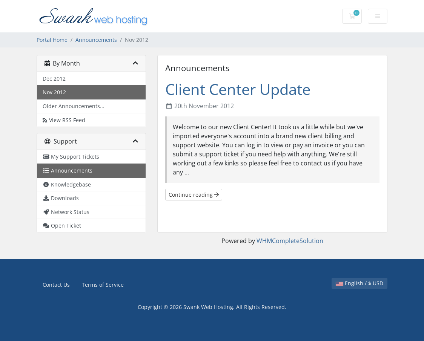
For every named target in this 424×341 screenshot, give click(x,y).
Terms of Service (103, 284)
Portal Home (52, 39)
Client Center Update (237, 89)
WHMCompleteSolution (290, 241)
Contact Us (56, 284)
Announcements (96, 39)
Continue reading (194, 194)
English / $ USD (359, 283)
